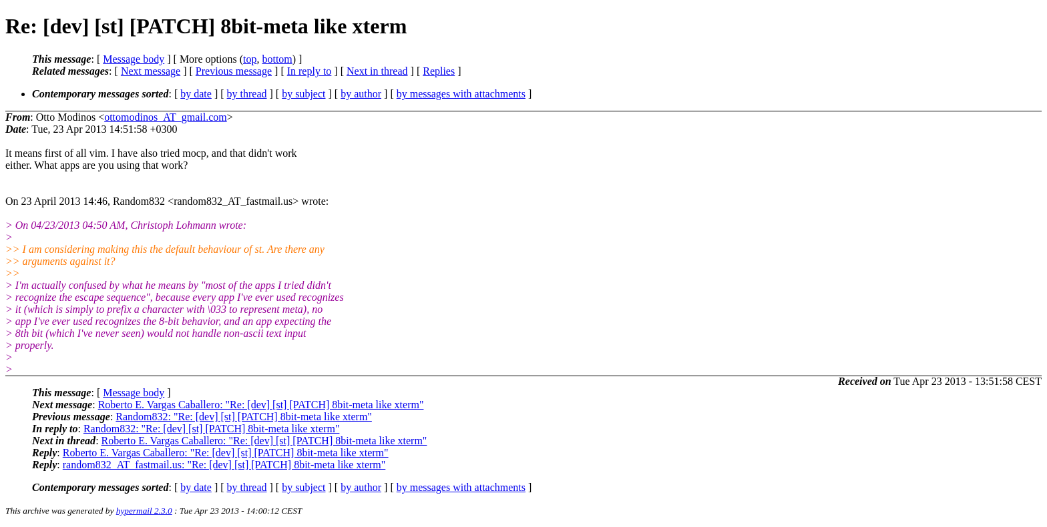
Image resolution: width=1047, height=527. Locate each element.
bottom (277, 59)
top (249, 59)
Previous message (234, 71)
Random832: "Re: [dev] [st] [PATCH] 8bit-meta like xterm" (244, 416)
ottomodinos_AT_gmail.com (165, 117)
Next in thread (377, 71)
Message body (133, 59)
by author (361, 93)
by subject (303, 93)
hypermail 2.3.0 (144, 511)
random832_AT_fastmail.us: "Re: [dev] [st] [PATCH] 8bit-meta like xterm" (224, 464)
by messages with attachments (461, 93)
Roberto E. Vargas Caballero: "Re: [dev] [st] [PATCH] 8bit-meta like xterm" (261, 404)
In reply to (309, 71)
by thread (247, 93)
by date (196, 93)
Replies (439, 71)
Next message (150, 71)
